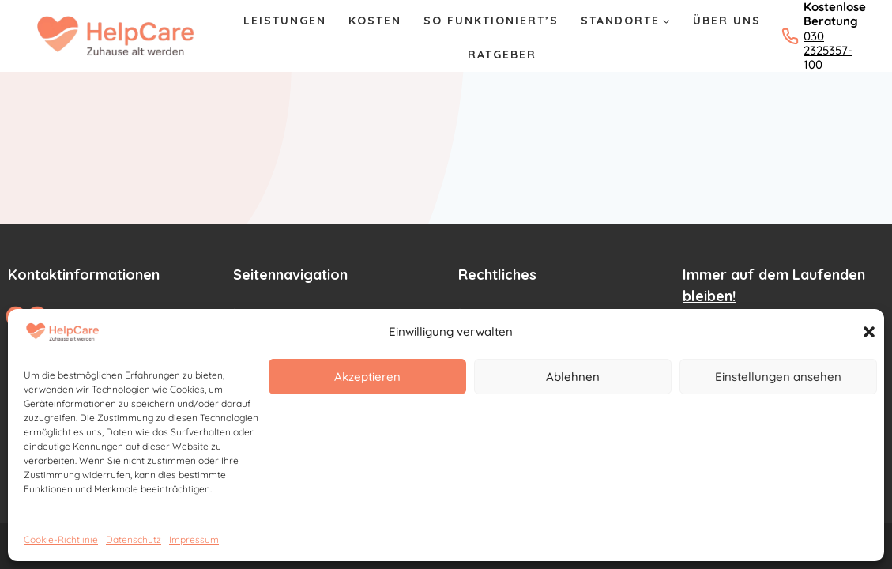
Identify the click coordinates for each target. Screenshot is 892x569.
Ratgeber (502, 54)
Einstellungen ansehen (778, 376)
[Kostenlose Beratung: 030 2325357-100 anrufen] (815, 36)
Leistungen (284, 20)
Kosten (374, 20)
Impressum (194, 539)
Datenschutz (133, 539)
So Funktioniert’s (491, 20)
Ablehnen (573, 376)
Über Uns (727, 20)
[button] (869, 332)
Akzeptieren (367, 376)
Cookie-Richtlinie (61, 539)
